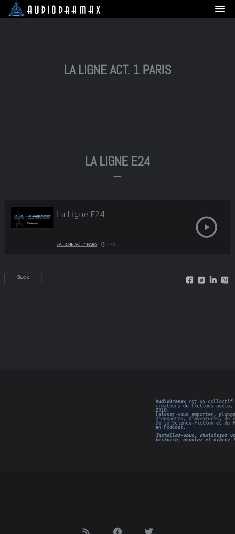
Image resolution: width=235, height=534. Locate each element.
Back (23, 278)
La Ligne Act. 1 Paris (77, 244)
